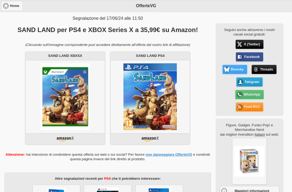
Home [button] (14, 6)
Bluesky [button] (237, 69)
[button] (249, 161)
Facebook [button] (252, 57)
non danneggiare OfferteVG (169, 154)
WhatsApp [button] (252, 94)
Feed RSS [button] (252, 107)
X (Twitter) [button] (252, 44)
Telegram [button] (252, 82)
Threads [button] (266, 69)
